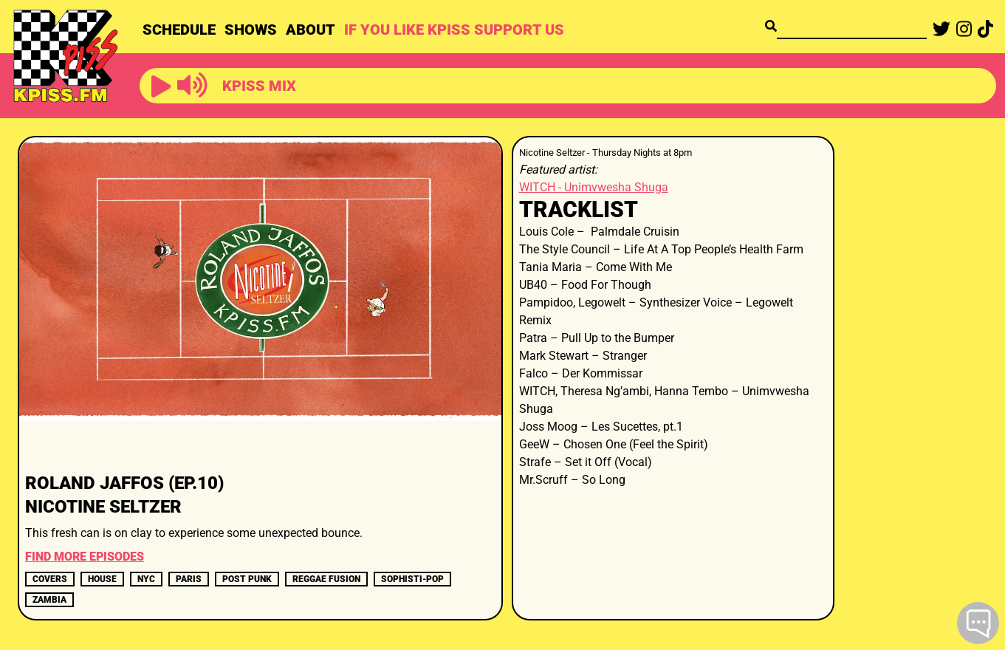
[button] (161, 87)
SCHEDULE (179, 29)
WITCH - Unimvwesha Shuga (593, 187)
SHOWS (250, 29)
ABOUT (310, 29)
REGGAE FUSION (326, 579)
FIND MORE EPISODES (84, 557)
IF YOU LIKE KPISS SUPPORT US (454, 29)
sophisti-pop (412, 579)
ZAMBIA (49, 600)
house (102, 579)
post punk (247, 579)
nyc (146, 579)
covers (49, 579)
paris (189, 579)
